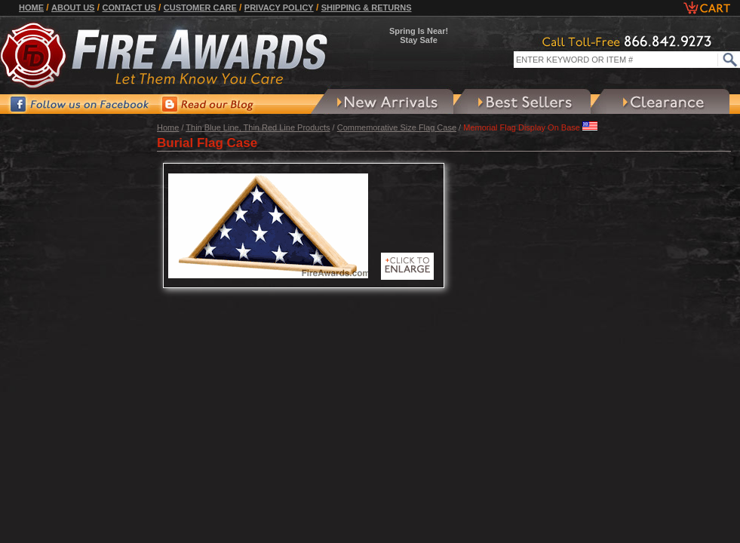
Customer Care (200, 7)
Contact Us (128, 7)
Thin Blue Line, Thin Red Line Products (258, 127)
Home (31, 7)
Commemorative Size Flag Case (396, 127)
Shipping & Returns (366, 7)
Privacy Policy (279, 7)
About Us (72, 7)
